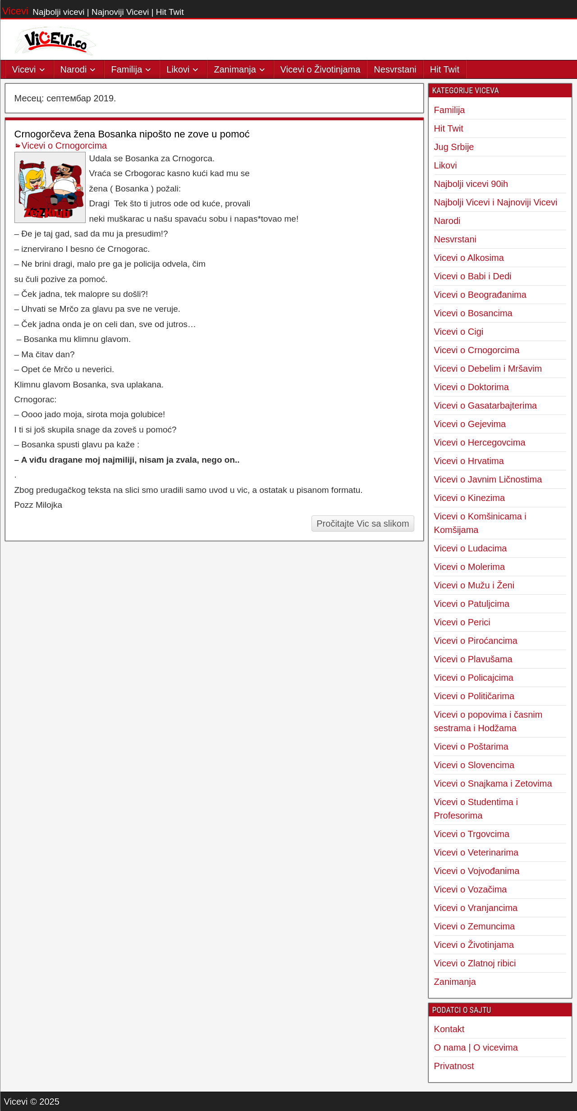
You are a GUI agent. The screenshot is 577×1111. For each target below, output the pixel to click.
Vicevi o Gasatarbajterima (485, 405)
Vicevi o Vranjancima (476, 908)
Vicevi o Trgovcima (471, 834)
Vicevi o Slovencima (474, 765)
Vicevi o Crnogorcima (64, 145)
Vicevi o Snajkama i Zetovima (493, 783)
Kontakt (449, 1029)
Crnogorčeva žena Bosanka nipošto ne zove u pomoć (132, 134)
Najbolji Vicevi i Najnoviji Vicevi (496, 202)
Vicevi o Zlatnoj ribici (475, 963)
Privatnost (454, 1066)
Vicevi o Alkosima (469, 258)
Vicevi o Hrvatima (469, 461)
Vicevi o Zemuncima (474, 926)
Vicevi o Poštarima (471, 746)
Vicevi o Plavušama (473, 659)
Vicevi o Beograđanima (480, 295)
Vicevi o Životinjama (320, 69)
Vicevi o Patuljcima (471, 604)
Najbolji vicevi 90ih (471, 184)
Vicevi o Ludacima (470, 548)
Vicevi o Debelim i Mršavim (488, 368)
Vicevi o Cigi (459, 332)
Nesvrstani (395, 69)
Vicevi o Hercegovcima (480, 442)
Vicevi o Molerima (469, 567)
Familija (126, 69)
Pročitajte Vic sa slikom (362, 523)
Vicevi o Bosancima (473, 313)
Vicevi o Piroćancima (475, 641)
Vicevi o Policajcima (473, 678)
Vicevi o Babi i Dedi (473, 276)
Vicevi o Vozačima (470, 889)
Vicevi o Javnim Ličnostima (488, 479)
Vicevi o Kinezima (469, 498)
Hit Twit (444, 69)
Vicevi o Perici (462, 622)
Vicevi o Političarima (474, 696)
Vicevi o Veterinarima (476, 852)
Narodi (73, 69)
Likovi (177, 69)
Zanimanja (235, 69)
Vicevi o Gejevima (470, 424)
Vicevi (15, 11)
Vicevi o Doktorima (471, 387)
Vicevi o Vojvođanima (477, 871)
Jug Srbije (454, 147)
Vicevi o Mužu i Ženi (474, 585)
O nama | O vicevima (476, 1047)
